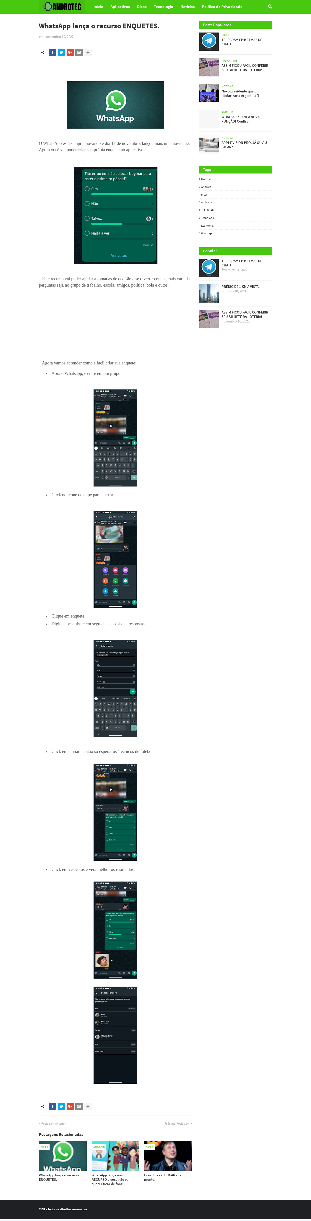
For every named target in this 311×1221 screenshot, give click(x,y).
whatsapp (207, 233)
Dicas (204, 194)
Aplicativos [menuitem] (120, 6)
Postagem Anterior (53, 1125)
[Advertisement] (115, 323)
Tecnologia (208, 218)
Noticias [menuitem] (188, 6)
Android (206, 187)
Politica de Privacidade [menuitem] (222, 6)
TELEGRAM (207, 210)
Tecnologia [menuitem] (163, 6)
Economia (207, 225)
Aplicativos (208, 202)
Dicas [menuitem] (142, 6)
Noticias (206, 179)
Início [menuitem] (98, 6)
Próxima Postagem (177, 1125)
